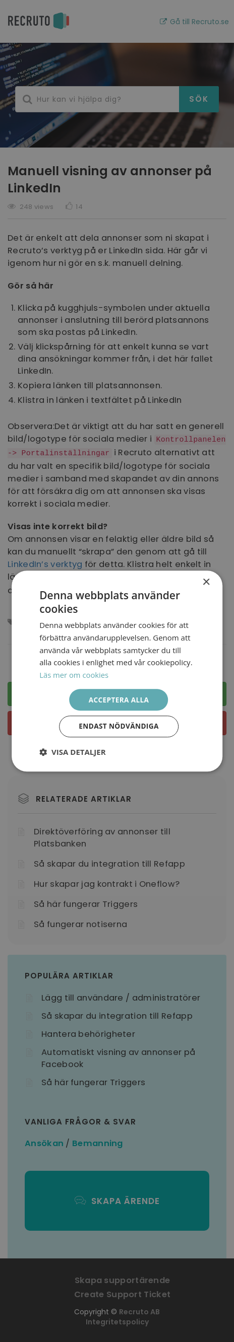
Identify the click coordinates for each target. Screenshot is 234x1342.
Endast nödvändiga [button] (119, 727)
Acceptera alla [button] (119, 699)
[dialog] (117, 671)
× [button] (206, 581)
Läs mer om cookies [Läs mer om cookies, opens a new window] (74, 674)
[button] (72, 752)
